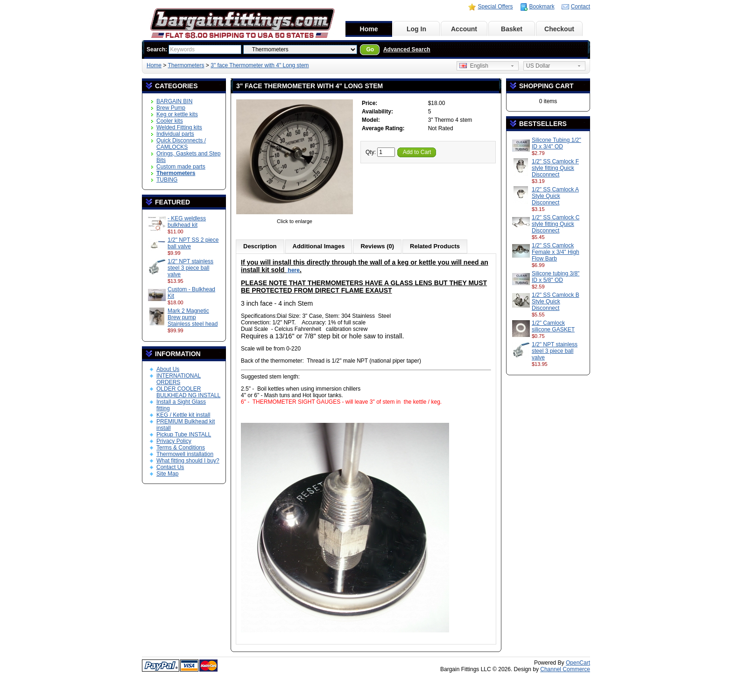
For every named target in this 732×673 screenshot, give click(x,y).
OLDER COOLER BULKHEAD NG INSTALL (188, 392)
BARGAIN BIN (174, 101)
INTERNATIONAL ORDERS (178, 379)
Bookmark (542, 6)
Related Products (435, 246)
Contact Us (170, 467)
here (293, 270)
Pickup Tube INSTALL (183, 434)
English (473, 66)
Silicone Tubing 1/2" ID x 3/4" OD (556, 143)
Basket (511, 29)
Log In (416, 29)
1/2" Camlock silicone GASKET (553, 326)
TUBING (166, 179)
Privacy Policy (173, 441)
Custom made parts (180, 166)
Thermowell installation (184, 454)
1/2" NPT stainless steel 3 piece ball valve (190, 268)
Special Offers (495, 6)
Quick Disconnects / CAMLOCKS (181, 143)
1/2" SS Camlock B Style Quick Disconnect (555, 301)
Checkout (559, 29)
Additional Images (319, 246)
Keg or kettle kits (177, 114)
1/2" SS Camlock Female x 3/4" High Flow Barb (555, 252)
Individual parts (175, 134)
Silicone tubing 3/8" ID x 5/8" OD (555, 276)
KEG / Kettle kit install (183, 415)
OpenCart (578, 662)
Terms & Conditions (180, 447)
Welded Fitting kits (179, 127)
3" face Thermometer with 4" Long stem (260, 65)
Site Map (167, 473)
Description (260, 246)
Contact (580, 6)
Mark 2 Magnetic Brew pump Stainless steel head (193, 317)
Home (369, 29)
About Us (167, 369)
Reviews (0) (377, 246)
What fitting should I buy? (187, 460)
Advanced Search (406, 49)
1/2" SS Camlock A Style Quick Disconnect (555, 196)
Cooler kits (169, 121)
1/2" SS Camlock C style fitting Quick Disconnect (555, 224)
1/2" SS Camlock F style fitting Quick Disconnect (555, 168)
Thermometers (186, 65)
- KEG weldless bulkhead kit (187, 221)
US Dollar (538, 66)
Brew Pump (170, 108)
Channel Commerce (565, 669)
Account (464, 29)
